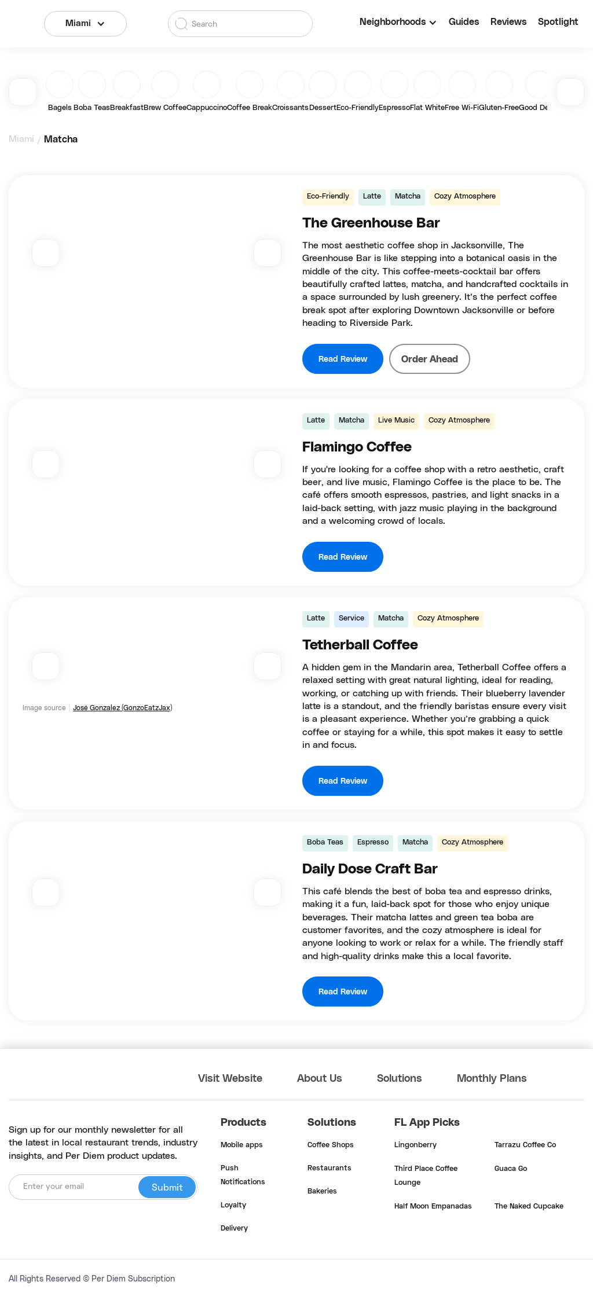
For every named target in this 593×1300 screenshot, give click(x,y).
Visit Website (230, 1079)
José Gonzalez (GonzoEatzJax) (122, 707)
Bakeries (322, 1191)
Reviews (508, 22)
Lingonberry (415, 1145)
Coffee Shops (331, 1145)
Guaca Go (511, 1169)
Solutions (399, 1079)
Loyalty (233, 1205)
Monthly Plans (492, 1079)
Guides (464, 22)
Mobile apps (242, 1145)
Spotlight (558, 22)
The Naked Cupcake (529, 1206)
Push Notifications (243, 1175)
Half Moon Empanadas (433, 1206)
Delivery (234, 1228)
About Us (319, 1079)
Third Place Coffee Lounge (425, 1176)
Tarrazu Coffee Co (525, 1145)
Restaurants (330, 1168)
